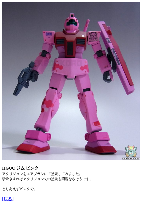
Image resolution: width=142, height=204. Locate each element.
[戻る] (8, 198)
